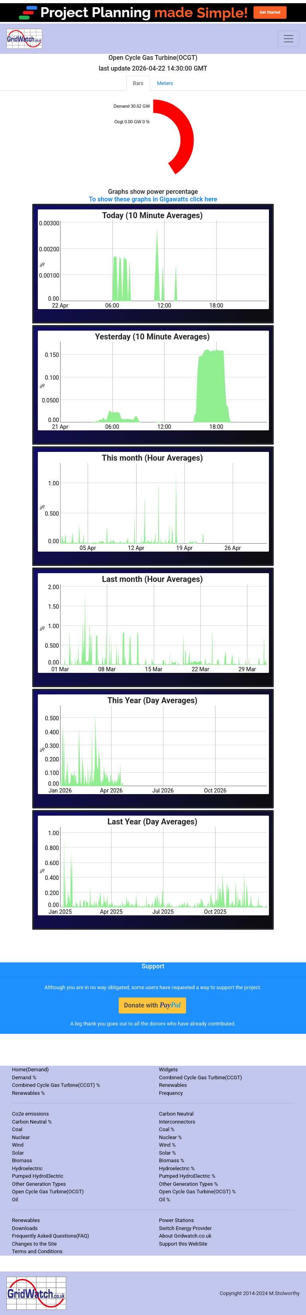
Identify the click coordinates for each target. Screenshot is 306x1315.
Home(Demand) (30, 1070)
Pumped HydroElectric (37, 1176)
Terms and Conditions (37, 1251)
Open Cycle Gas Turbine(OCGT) (48, 1192)
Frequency (171, 1093)
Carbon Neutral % (32, 1122)
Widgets (168, 1070)
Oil (15, 1200)
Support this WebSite (183, 1244)
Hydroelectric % (177, 1168)
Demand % (24, 1077)
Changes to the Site (34, 1244)
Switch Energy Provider (185, 1228)
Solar (18, 1153)
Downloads (25, 1228)
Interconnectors (177, 1122)
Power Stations (176, 1220)
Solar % (167, 1153)
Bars (138, 83)
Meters (165, 83)
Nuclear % (170, 1137)
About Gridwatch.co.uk (185, 1236)
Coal (17, 1129)
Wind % (167, 1145)
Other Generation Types (39, 1184)
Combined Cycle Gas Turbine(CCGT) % (56, 1085)
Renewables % (28, 1093)
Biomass (22, 1160)
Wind (18, 1145)
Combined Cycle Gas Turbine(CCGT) (200, 1077)
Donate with (152, 1005)
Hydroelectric (27, 1168)
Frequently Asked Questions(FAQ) (50, 1236)
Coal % (167, 1129)
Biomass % (171, 1160)
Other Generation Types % (188, 1184)
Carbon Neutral (176, 1114)
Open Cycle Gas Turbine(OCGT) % (197, 1192)
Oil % (164, 1200)
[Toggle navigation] (288, 39)
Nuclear (21, 1137)
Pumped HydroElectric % (187, 1176)
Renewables (173, 1085)
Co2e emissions (30, 1114)
